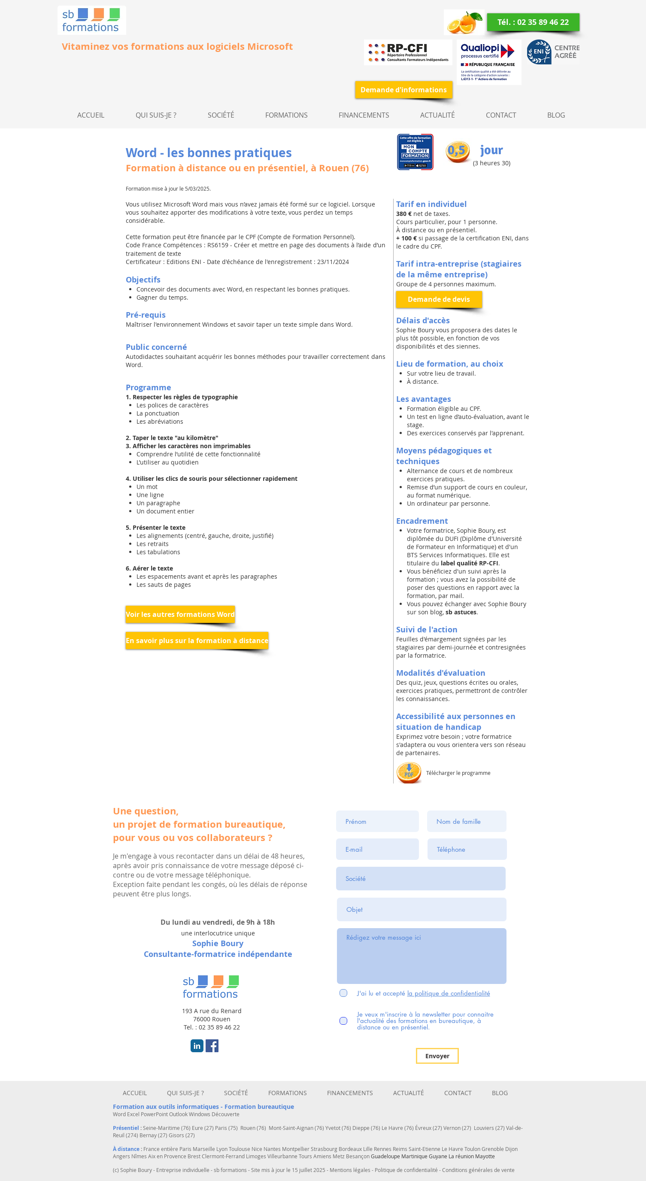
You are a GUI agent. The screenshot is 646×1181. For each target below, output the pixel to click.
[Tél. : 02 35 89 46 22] (533, 22)
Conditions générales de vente (478, 1169)
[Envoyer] (437, 1056)
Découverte (226, 1114)
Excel (134, 1114)
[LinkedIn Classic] (197, 1045)
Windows (200, 1114)
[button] (221, 115)
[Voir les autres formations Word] (180, 614)
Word (120, 1114)
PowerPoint (155, 1114)
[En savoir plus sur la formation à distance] (197, 640)
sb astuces (460, 612)
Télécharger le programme (458, 772)
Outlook (179, 1114)
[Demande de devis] (439, 299)
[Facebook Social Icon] (212, 1045)
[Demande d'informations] (403, 89)
